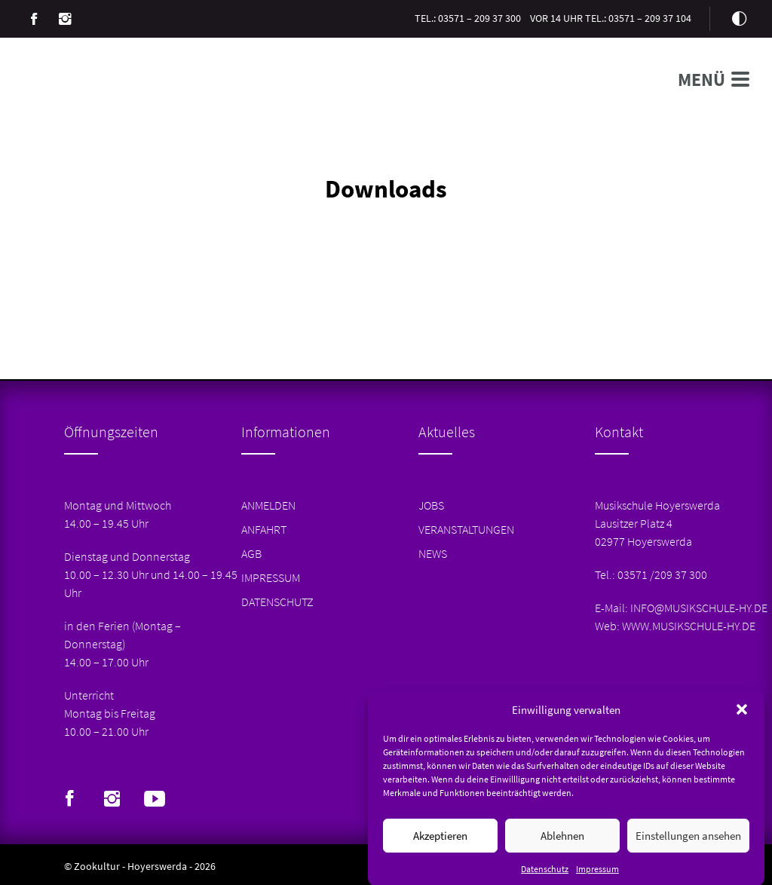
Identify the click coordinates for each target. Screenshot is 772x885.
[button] (741, 716)
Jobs (431, 505)
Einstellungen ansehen (688, 842)
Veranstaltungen (466, 529)
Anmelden (268, 505)
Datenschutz (544, 876)
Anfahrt (263, 529)
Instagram (65, 18)
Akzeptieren (440, 842)
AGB (251, 553)
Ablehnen (562, 842)
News (432, 553)
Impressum (597, 876)
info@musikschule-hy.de (698, 607)
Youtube (154, 799)
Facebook (34, 18)
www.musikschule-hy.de (688, 625)
